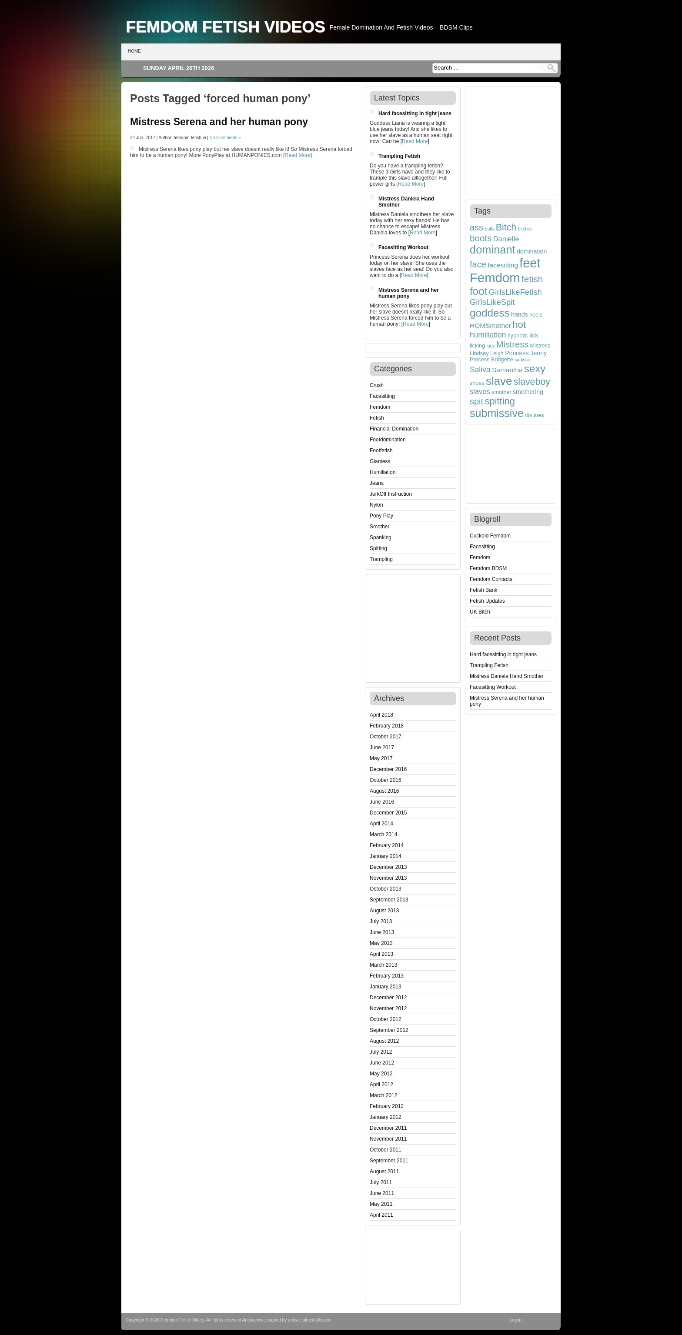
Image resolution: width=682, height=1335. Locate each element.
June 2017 (382, 747)
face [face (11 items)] (478, 264)
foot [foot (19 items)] (478, 291)
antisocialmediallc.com (309, 1320)
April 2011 (381, 1215)
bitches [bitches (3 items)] (525, 228)
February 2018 (387, 726)
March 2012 (383, 1095)
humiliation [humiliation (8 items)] (488, 334)
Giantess (380, 461)
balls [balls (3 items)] (489, 228)
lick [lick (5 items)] (533, 335)
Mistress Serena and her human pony (219, 121)
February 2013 (387, 976)
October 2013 (385, 889)
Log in (516, 1320)
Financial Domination (394, 429)
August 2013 (384, 911)
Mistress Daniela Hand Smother (506, 676)
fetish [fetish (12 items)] (532, 279)
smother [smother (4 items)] (501, 392)
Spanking (380, 537)
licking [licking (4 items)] (477, 346)
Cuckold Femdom (490, 536)
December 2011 (388, 1128)
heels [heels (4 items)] (535, 315)
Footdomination (388, 440)
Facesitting (382, 396)
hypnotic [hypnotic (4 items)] (518, 336)
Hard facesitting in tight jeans (414, 113)
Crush (377, 385)
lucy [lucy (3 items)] (490, 345)
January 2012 (385, 1117)
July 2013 (381, 921)
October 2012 (385, 1019)
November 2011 (388, 1139)
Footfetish (381, 450)
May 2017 (381, 758)
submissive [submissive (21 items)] (497, 413)
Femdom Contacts (491, 579)
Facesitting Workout (403, 247)
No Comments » (225, 137)
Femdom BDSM (488, 568)
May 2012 (381, 1074)
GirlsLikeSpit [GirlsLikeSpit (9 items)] (492, 302)
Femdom (380, 407)
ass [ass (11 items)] (476, 227)
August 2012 (384, 1041)
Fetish (377, 418)
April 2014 (381, 824)
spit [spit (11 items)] (476, 401)
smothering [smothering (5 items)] (528, 391)
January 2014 (385, 856)
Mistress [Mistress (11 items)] (512, 344)
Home (134, 51)
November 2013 (388, 878)
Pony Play (381, 516)
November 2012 (388, 1008)
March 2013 (383, 965)
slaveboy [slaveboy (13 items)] (532, 382)
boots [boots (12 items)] (480, 238)
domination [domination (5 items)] (532, 251)
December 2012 (388, 998)
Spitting (378, 548)
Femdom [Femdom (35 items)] (495, 277)
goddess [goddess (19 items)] (490, 313)
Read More (297, 155)
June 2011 (382, 1193)
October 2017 (385, 737)
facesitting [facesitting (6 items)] (503, 265)
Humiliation (382, 472)
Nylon (376, 505)
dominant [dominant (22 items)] (492, 250)
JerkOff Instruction (391, 494)
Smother (379, 527)
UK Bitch (480, 612)
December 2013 (388, 867)
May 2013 (381, 943)
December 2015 (388, 813)
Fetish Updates (487, 601)
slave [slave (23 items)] (499, 381)
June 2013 (382, 932)
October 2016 (385, 780)
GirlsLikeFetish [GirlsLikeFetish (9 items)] (515, 292)
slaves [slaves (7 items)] (480, 391)
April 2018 (381, 715)
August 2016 (384, 791)
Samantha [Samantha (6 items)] (507, 370)
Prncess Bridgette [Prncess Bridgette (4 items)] (491, 360)
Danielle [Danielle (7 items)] (506, 239)
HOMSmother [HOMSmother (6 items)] (490, 325)
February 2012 (387, 1106)
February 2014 (387, 845)
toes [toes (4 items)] (539, 415)
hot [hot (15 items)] (519, 324)
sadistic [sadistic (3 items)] (522, 359)
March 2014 (383, 834)
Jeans (377, 483)
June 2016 (382, 802)
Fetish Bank (483, 590)
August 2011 (384, 1171)
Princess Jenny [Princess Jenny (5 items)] (526, 353)
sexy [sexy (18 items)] (534, 368)
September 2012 (389, 1030)
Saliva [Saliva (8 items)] (480, 369)
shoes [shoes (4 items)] (477, 383)
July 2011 (381, 1182)
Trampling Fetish (399, 156)
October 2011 (385, 1150)
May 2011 (381, 1204)
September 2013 (389, 900)
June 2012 (382, 1063)
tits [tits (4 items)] (528, 415)
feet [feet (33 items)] (529, 263)
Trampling (381, 559)
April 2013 (381, 954)
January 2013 (385, 987)
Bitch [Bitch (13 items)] (506, 227)
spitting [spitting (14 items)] (500, 401)
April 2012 (381, 1084)
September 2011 (389, 1161)
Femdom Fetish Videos (225, 26)
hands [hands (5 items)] (519, 314)
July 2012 (381, 1052)
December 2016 (388, 769)
